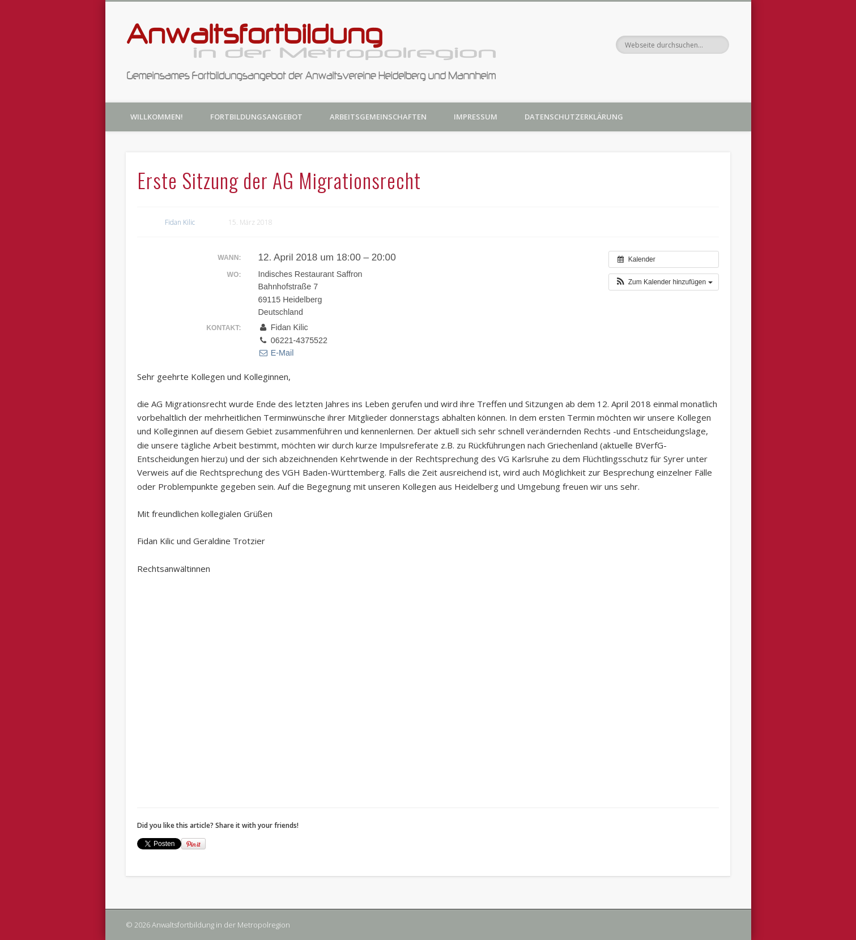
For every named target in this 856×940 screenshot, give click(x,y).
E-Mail (275, 352)
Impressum (475, 117)
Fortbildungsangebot (256, 117)
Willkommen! (156, 117)
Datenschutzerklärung (574, 117)
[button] (663, 282)
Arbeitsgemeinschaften (378, 117)
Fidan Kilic (180, 222)
